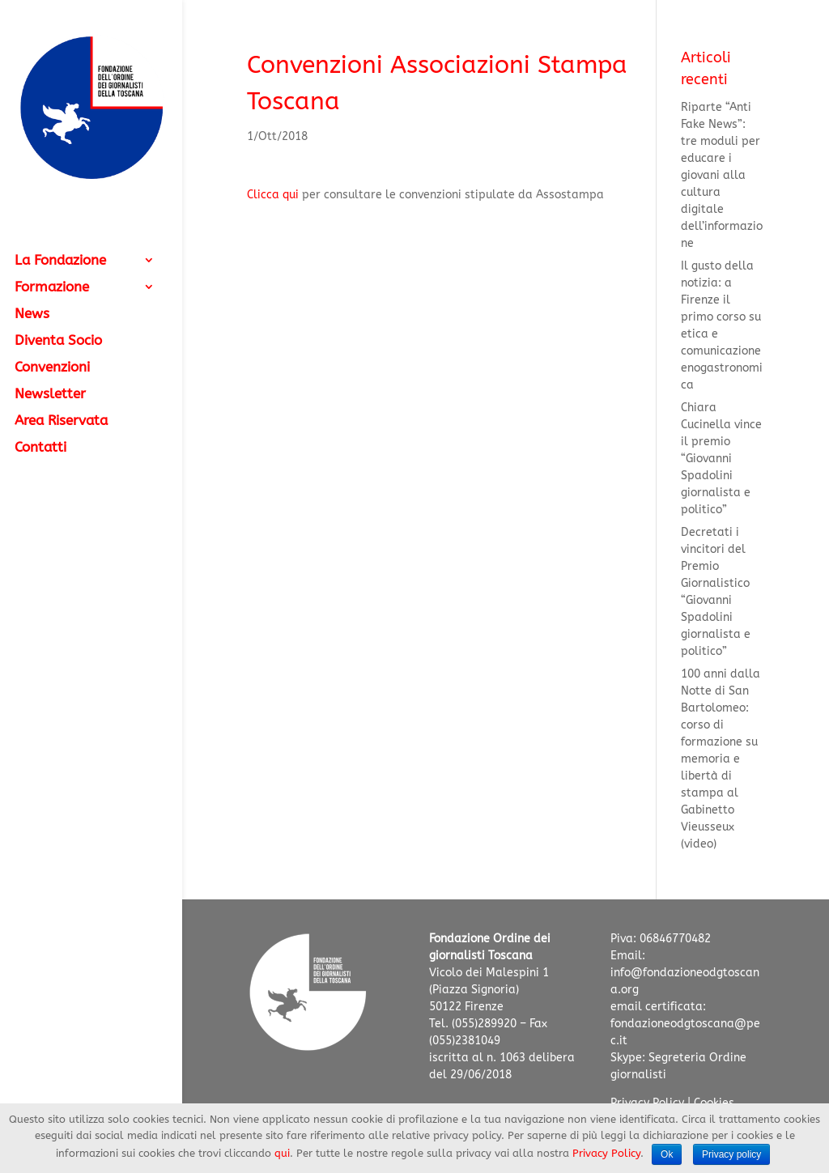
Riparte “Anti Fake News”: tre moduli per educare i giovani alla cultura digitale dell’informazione (722, 175)
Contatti (40, 448)
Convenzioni (52, 368)
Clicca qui (274, 195)
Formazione (52, 288)
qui (282, 1153)
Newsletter (50, 395)
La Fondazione (60, 261)
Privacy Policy (606, 1153)
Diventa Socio (58, 341)
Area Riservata (61, 421)
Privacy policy (731, 1154)
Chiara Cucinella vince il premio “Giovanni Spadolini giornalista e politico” (721, 458)
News (32, 314)
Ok (667, 1154)
